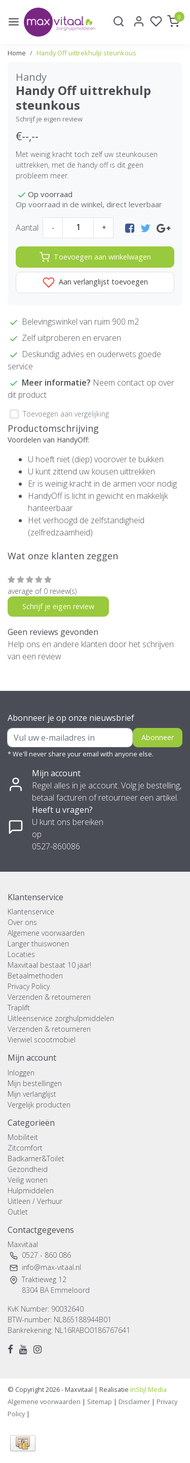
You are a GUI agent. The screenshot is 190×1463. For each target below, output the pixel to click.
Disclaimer (134, 1401)
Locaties (21, 954)
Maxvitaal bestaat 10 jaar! (49, 965)
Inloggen (21, 1072)
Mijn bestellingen (35, 1083)
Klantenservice (31, 911)
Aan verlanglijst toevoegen (95, 282)
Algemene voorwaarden (46, 933)
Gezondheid (28, 1169)
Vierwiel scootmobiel (41, 1039)
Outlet (18, 1212)
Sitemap (99, 1401)
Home (17, 52)
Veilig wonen (28, 1180)
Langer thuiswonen (38, 943)
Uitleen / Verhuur (35, 1201)
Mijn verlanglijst (32, 1094)
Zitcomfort (25, 1148)
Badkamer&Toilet (36, 1158)
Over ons (22, 922)
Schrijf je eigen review (49, 118)
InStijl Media (148, 1389)
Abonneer (157, 737)
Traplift (19, 1007)
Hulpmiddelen (31, 1190)
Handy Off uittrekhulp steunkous (86, 52)
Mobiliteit (23, 1137)
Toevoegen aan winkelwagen (95, 257)
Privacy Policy (29, 986)
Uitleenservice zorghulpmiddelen (61, 1018)
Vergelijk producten (39, 1104)
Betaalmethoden (35, 975)
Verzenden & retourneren (49, 997)
